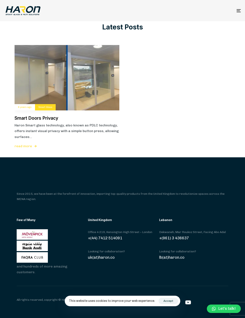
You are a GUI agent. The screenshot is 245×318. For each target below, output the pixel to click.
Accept (168, 301)
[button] (224, 309)
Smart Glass (45, 107)
